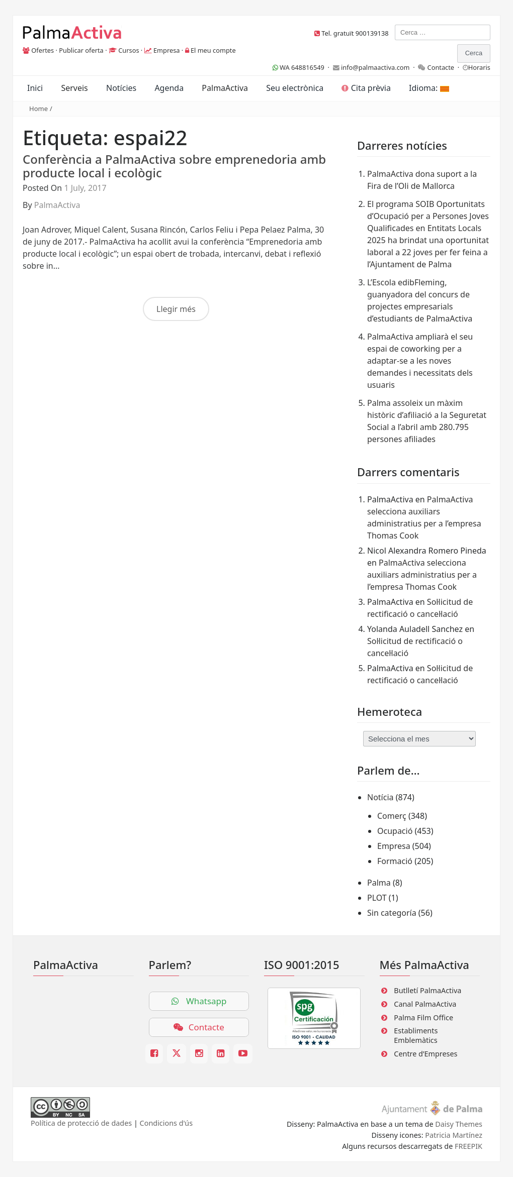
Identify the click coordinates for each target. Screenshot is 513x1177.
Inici (35, 87)
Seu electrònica (294, 87)
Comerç (391, 815)
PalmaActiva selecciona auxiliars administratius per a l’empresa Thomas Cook (422, 574)
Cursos (128, 50)
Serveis (74, 87)
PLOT (377, 897)
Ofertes (42, 50)
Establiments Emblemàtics (416, 1035)
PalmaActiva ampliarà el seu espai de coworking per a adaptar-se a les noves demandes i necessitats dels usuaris (420, 360)
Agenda (169, 87)
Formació (394, 861)
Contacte (441, 67)
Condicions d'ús (166, 1123)
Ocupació (394, 830)
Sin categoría (391, 912)
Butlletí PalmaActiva (427, 990)
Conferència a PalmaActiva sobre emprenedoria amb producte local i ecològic (174, 165)
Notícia (380, 797)
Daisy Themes (458, 1124)
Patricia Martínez (453, 1135)
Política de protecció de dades (81, 1123)
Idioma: (429, 87)
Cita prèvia (365, 87)
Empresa (166, 50)
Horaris (479, 67)
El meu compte (213, 50)
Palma (379, 882)
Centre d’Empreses (425, 1053)
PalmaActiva (225, 87)
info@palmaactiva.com (375, 67)
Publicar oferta (81, 50)
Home (38, 108)
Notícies (121, 87)
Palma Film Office (423, 1017)
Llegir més (176, 308)
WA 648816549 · (303, 67)
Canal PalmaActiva (425, 1004)
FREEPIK (468, 1146)
